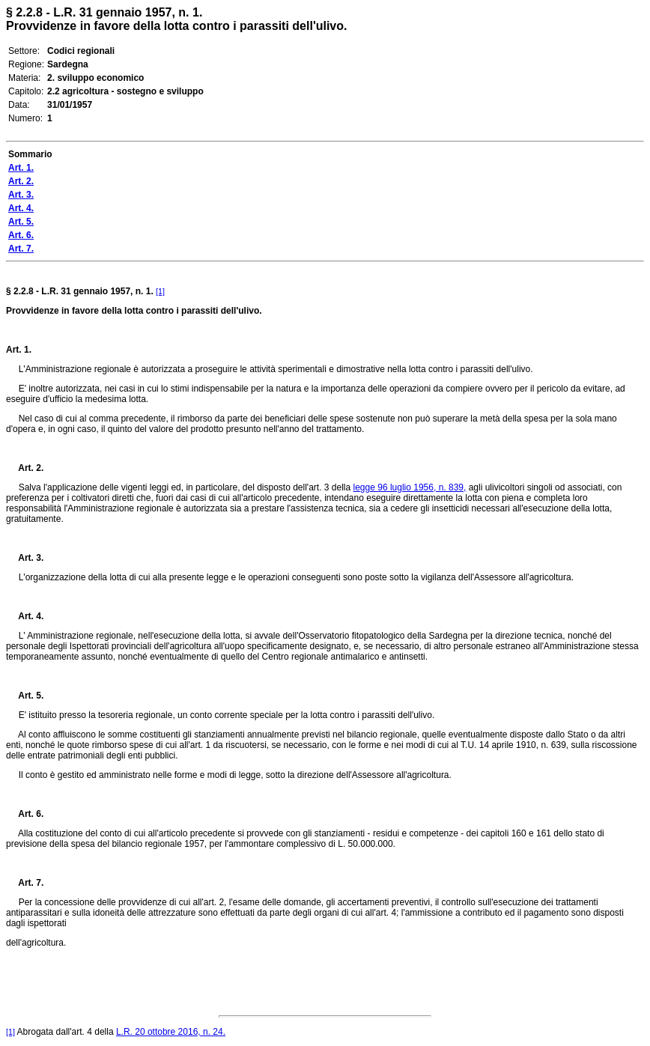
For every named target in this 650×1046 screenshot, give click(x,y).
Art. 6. (24, 814)
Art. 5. (24, 695)
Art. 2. (24, 468)
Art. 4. (24, 616)
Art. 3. (24, 558)
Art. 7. (24, 883)
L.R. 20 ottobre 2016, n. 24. (170, 1032)
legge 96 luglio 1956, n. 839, (410, 487)
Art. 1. (18, 349)
